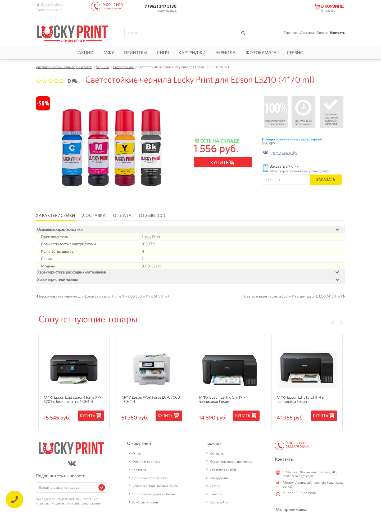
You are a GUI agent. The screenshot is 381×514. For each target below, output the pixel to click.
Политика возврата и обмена (153, 495)
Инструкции (219, 479)
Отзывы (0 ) (152, 215)
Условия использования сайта (155, 487)
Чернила (226, 52)
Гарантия (291, 32)
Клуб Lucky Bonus (145, 503)
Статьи (215, 487)
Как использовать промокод (231, 463)
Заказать (325, 179)
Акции (85, 52)
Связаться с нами (223, 471)
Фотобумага (261, 52)
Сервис (295, 52)
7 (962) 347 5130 (160, 6)
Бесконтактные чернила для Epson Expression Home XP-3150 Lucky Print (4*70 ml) (104, 297)
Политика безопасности (150, 479)
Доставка (307, 32)
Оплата (322, 32)
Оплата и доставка (146, 463)
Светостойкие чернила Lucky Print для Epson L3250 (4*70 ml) (293, 297)
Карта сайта (219, 503)
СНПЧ (163, 52)
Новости (216, 495)
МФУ (108, 52)
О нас (136, 454)
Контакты (337, 32)
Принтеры (135, 52)
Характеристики (55, 215)
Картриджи (192, 52)
